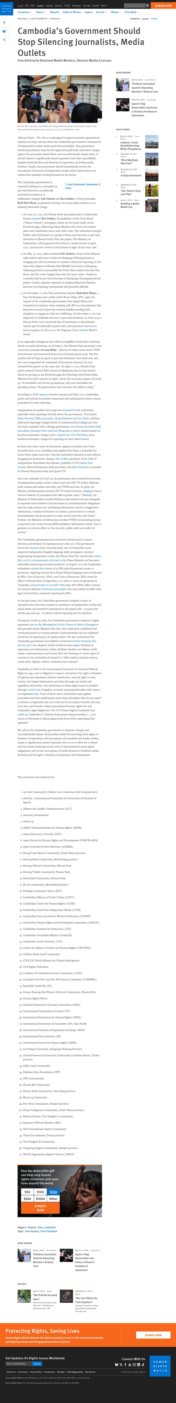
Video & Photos (72, 12)
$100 (40, 1191)
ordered (83, 330)
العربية (20, 5)
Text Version (90, 1371)
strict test (34, 689)
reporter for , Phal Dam (72, 435)
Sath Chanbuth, (81, 467)
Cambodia (50, 1227)
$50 (27, 1191)
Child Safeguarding (75, 1371)
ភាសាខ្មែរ (154, 18)
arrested (36, 218)
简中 (27, 5)
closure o (35, 548)
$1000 (40, 1198)
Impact (88, 12)
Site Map (60, 1371)
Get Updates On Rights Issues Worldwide (35, 1358)
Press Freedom (48, 1231)
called (21, 714)
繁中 (33, 5)
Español (96, 5)
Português (76, 5)
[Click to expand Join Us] (102, 12)
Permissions (49, 1371)
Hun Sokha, (62, 458)
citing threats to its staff (43, 585)
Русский (86, 5)
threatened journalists (54, 589)
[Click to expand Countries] (25, 12)
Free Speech (32, 1231)
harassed (68, 410)
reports (43, 394)
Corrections (23, 1371)
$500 (27, 1198)
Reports (54, 12)
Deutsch (58, 5)
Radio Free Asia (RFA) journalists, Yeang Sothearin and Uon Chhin (53, 418)
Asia (40, 1227)
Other (53, 1198)
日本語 (67, 5)
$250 (53, 1191)
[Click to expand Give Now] (132, 12)
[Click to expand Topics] (41, 12)
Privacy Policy (36, 1371)
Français (49, 5)
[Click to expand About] (116, 12)
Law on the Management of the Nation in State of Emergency (64, 624)
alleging (87, 491)
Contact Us (11, 1371)
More (105, 5)
